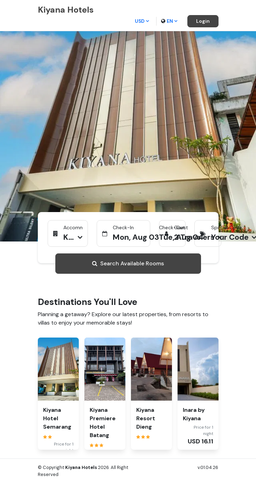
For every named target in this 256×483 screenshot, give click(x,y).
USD (142, 21)
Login (203, 21)
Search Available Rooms (128, 263)
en (169, 21)
